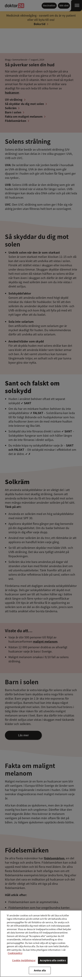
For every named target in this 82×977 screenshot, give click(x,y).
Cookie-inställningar (24, 960)
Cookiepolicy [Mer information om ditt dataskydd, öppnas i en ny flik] (15, 953)
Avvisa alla (40, 970)
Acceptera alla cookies (53, 960)
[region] (41, 943)
